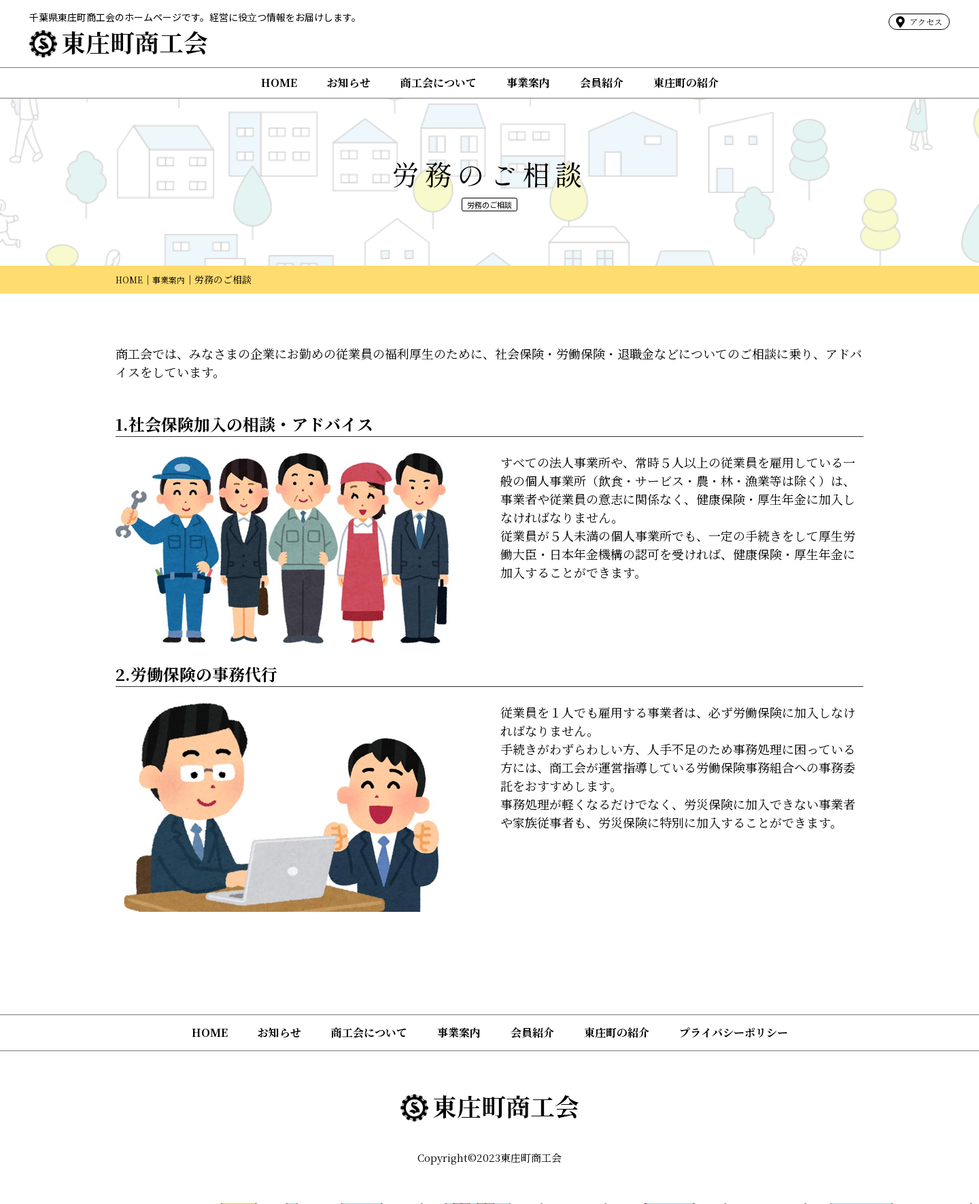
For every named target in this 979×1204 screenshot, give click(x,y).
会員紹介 (601, 82)
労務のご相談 (489, 204)
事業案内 (528, 82)
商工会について (438, 82)
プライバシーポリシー (733, 1034)
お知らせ (349, 82)
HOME (279, 82)
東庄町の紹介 (686, 82)
